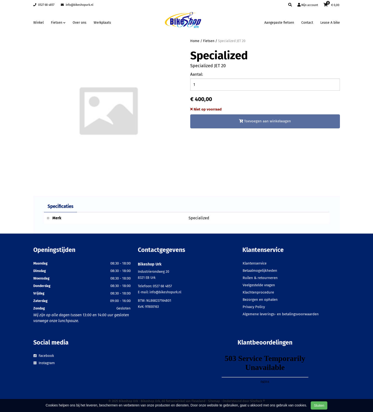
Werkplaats (102, 23)
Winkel (38, 23)
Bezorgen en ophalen (260, 299)
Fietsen (208, 41)
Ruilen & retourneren (260, 278)
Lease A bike (330, 23)
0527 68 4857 (43, 5)
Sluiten (319, 405)
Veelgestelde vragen (259, 285)
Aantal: (196, 74)
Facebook (44, 355)
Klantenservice (255, 263)
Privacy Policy (254, 307)
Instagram (44, 363)
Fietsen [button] (58, 23)
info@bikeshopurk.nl (77, 5)
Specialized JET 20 (232, 41)
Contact (307, 23)
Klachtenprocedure (258, 292)
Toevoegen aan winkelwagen (265, 121)
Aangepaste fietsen (279, 23)
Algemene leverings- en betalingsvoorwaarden (281, 314)
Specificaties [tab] (60, 206)
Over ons (79, 23)
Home (194, 41)
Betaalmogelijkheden (260, 270)
